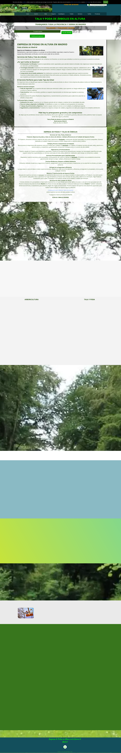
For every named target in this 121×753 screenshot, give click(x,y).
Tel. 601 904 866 (70, 32)
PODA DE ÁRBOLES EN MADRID (96, 6)
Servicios (80, 14)
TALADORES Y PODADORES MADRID (68, 28)
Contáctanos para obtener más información (60, 190)
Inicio (27, 14)
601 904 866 (24, 9)
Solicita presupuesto (37, 36)
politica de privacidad (75, 2)
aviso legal (87, 2)
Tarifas (89, 14)
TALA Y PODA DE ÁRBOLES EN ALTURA (60, 18)
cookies (24, 2)
